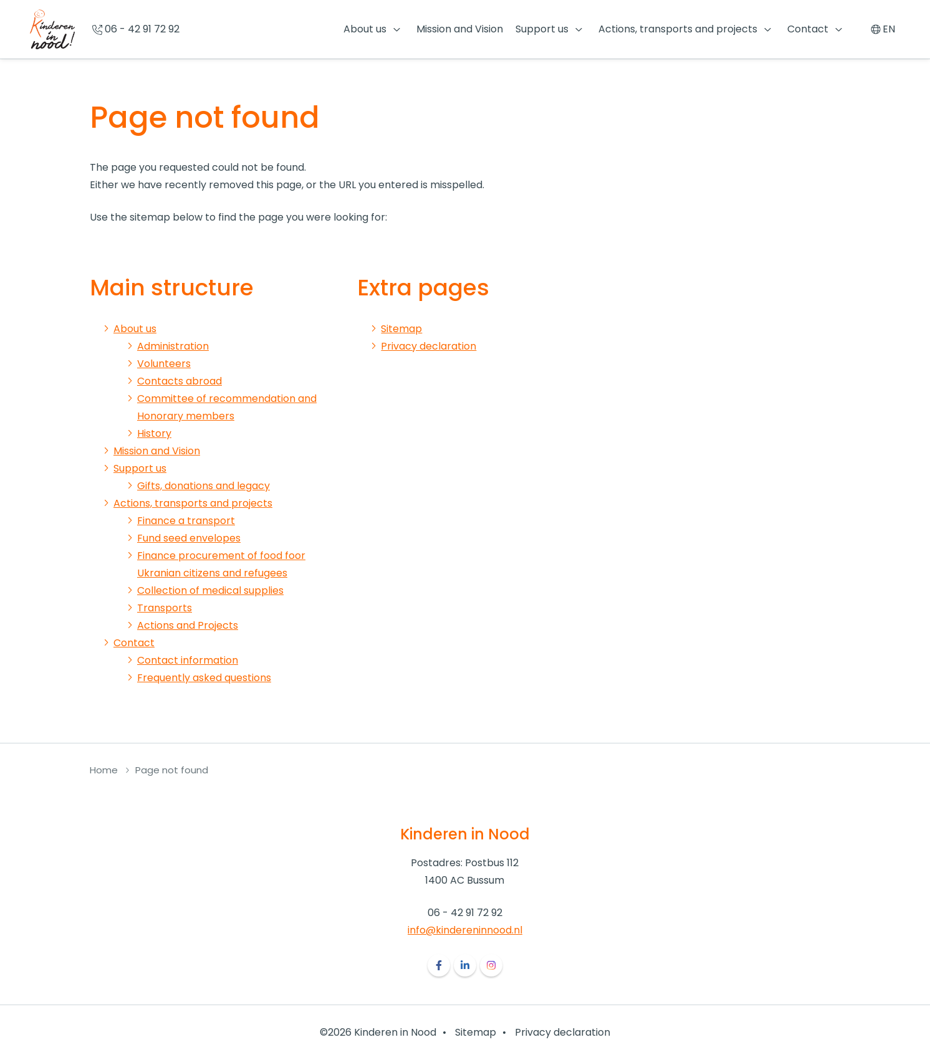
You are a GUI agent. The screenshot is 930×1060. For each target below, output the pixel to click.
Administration (173, 346)
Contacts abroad (179, 381)
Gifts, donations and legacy (203, 486)
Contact (807, 29)
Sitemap (401, 329)
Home (104, 769)
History (154, 433)
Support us (541, 29)
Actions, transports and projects (677, 29)
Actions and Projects (187, 625)
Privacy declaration (428, 346)
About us (364, 29)
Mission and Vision (459, 29)
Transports (164, 608)
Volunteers (164, 363)
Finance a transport (186, 520)
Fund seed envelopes (189, 538)
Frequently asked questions (204, 678)
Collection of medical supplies (210, 590)
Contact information (187, 660)
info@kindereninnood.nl (465, 930)
